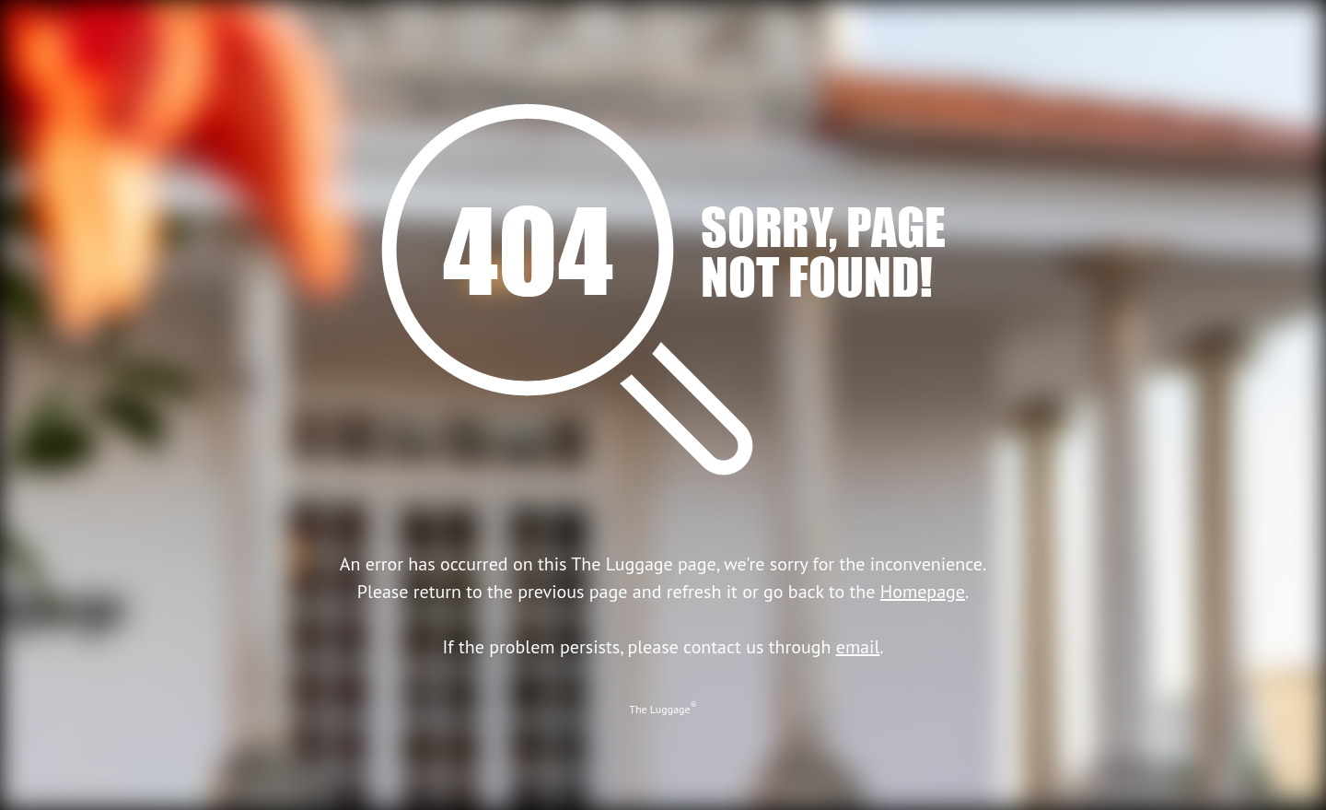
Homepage (922, 592)
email (858, 647)
